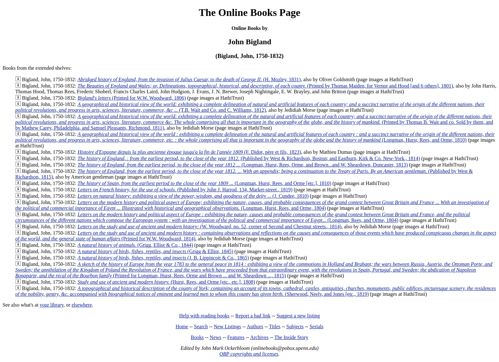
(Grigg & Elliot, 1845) (155, 251)
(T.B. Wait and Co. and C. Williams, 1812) (250, 107)
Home (182, 326)
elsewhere (82, 305)
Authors (255, 326)
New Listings (227, 326)
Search (201, 326)
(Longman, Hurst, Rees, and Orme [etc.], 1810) (204, 183)
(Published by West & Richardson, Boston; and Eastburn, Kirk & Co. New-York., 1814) (249, 158)
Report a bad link (253, 315)
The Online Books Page (249, 12)
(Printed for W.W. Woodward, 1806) (132, 98)
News (215, 337)
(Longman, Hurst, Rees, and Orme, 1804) (252, 205)
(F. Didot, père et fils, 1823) (189, 152)
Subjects (295, 326)
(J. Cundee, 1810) (193, 196)
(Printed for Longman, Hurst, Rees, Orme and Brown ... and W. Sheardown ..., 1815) (253, 269)
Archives (259, 337)
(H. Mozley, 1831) (189, 79)
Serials (317, 326)
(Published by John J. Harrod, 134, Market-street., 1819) (185, 189)
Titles (274, 326)
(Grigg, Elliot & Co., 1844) (135, 245)
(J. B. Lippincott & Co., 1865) (163, 257)
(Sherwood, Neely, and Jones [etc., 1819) (255, 291)
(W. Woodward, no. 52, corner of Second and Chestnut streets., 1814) (209, 226)
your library (52, 305)
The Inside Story (291, 337)
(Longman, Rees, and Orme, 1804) (242, 217)
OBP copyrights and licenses (248, 354)
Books (197, 337)
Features (235, 337)
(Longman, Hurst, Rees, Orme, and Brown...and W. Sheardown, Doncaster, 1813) (243, 164)
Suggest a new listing (298, 315)
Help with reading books (204, 315)
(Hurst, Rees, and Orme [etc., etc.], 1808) (166, 282)
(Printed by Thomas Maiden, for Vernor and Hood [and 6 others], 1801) (265, 86)
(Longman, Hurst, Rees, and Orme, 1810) (255, 137)
